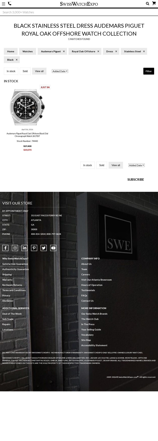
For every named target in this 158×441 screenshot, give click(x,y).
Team (84, 319)
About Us (86, 313)
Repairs (6, 374)
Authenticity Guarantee (15, 319)
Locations (7, 379)
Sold (25, 71)
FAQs (84, 345)
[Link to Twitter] (44, 298)
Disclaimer (8, 350)
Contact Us (87, 350)
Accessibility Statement (94, 395)
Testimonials (88, 340)
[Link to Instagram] (15, 298)
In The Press (88, 374)
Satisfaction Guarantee (15, 313)
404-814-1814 (10, 4)
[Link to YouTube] (53, 298)
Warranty (7, 329)
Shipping (7, 324)
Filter (149, 71)
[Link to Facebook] (5, 298)
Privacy (6, 345)
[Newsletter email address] (100, 216)
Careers (85, 324)
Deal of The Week (12, 363)
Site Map (86, 389)
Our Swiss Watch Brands (94, 363)
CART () (154, 3)
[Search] (79, 12)
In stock (11, 71)
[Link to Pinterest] (34, 298)
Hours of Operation (91, 334)
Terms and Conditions (14, 340)
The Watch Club (90, 368)
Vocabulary (87, 384)
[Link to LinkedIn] (24, 298)
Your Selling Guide (91, 379)
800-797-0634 (54, 283)
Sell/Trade (8, 368)
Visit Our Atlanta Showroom (96, 329)
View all (39, 71)
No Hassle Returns (12, 334)
